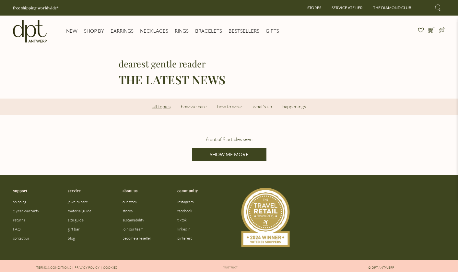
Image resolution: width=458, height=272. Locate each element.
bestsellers (244, 31)
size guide (76, 220)
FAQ (17, 229)
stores (314, 7)
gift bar (74, 229)
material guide (79, 210)
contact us (21, 238)
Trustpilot (230, 267)
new (71, 31)
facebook (184, 210)
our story (130, 201)
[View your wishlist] (421, 31)
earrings (122, 31)
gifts (272, 31)
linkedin (183, 229)
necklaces (154, 31)
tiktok (182, 220)
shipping (19, 201)
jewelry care (78, 201)
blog (71, 238)
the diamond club (392, 7)
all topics (161, 106)
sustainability (133, 220)
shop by (94, 31)
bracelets (208, 31)
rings (182, 31)
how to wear (229, 106)
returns (19, 220)
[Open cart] (431, 31)
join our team (133, 229)
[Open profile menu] (442, 31)
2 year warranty (26, 210)
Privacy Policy (87, 268)
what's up (262, 106)
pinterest (184, 238)
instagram (185, 201)
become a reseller (137, 238)
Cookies (110, 268)
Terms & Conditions (53, 268)
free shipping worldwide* (36, 7)
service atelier (347, 7)
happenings (294, 106)
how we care (194, 106)
